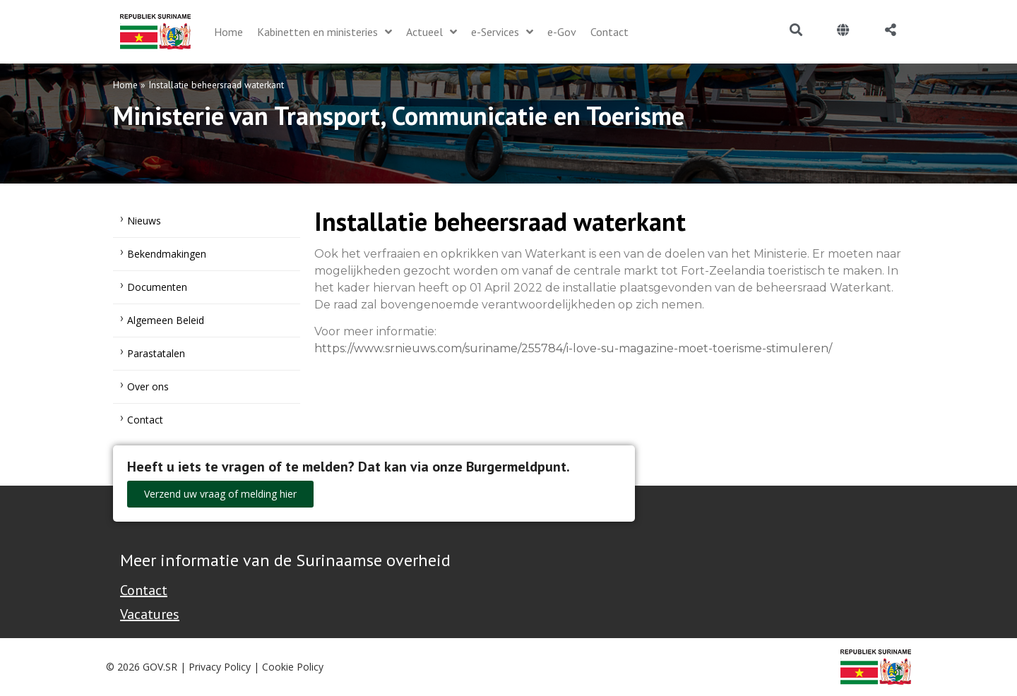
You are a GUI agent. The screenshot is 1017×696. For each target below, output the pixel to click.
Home (125, 84)
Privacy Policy (220, 666)
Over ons (148, 386)
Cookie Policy (292, 666)
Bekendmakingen (166, 253)
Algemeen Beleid (165, 320)
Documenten (157, 287)
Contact (145, 419)
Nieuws (144, 220)
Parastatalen (156, 353)
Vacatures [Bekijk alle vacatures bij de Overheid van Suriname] (149, 614)
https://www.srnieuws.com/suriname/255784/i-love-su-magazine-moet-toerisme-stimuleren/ (573, 348)
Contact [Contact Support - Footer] (143, 590)
